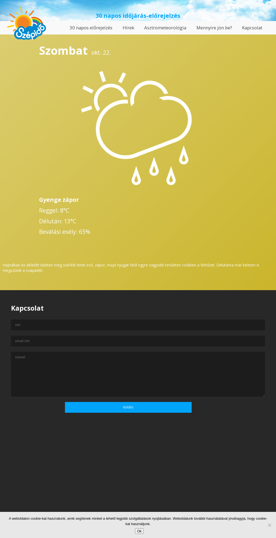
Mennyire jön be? (214, 28)
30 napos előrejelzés (91, 28)
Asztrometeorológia (165, 28)
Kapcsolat (252, 28)
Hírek (128, 28)
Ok (139, 531)
